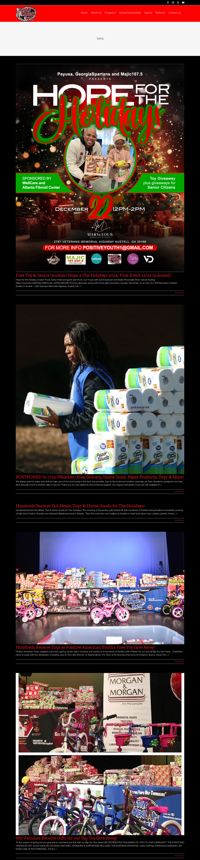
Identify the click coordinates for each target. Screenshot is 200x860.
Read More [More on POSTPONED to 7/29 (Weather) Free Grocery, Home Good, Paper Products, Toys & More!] (179, 491)
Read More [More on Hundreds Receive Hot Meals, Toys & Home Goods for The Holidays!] (179, 520)
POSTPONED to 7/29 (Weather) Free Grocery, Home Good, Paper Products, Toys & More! (100, 477)
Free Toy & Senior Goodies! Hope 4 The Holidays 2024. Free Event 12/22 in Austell (93, 275)
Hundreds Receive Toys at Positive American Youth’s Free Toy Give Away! (85, 647)
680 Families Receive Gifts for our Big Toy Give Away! (66, 838)
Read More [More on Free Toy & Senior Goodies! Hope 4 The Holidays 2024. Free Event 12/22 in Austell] (179, 293)
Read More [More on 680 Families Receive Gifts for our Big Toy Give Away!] (179, 856)
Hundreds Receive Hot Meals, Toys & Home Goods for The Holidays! (80, 505)
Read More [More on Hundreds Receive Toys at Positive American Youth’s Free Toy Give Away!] (179, 661)
